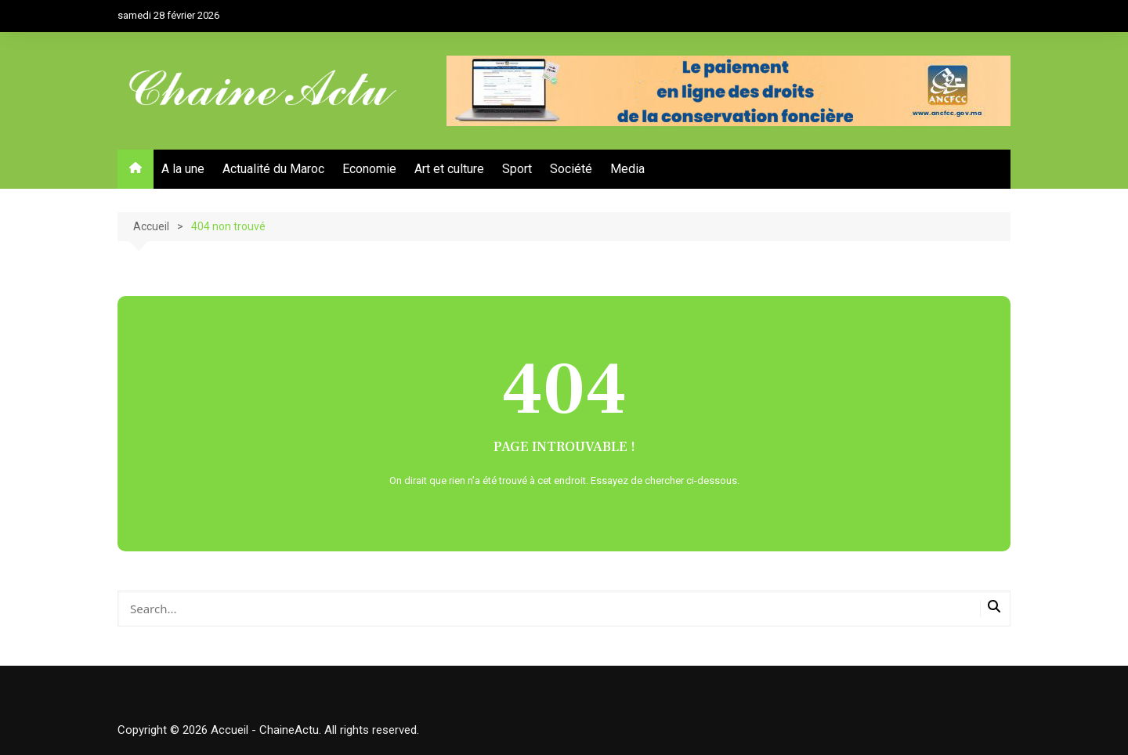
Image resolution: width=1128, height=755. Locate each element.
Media (627, 168)
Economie (369, 168)
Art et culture (449, 168)
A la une (182, 168)
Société (571, 168)
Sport (517, 168)
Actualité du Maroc (273, 168)
